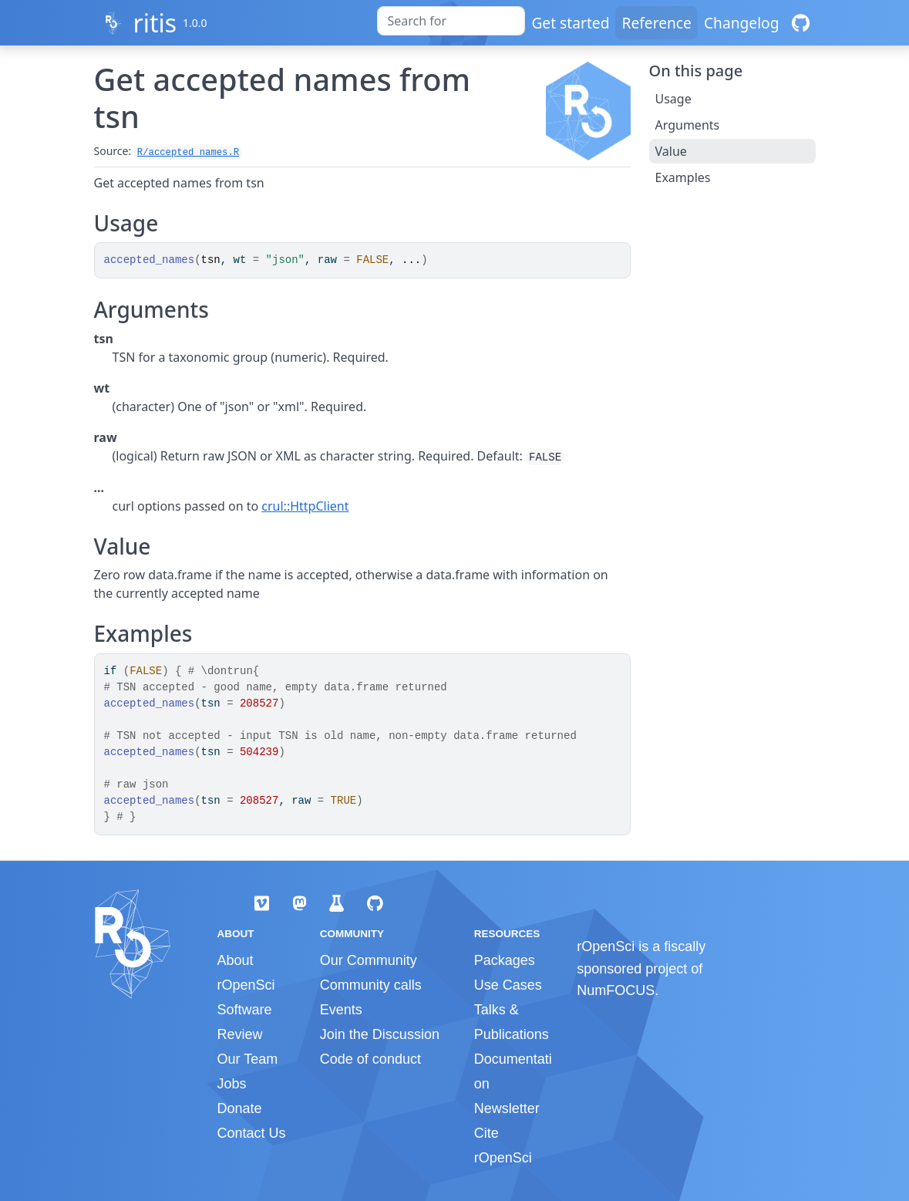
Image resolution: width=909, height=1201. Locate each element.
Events (341, 1009)
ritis (155, 22)
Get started (570, 22)
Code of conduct (370, 1059)
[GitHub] (801, 22)
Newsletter (507, 1108)
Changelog (741, 22)
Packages (504, 960)
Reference (656, 22)
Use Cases (508, 985)
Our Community (368, 960)
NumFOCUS (616, 990)
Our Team (247, 1059)
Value (671, 151)
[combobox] (451, 20)
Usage (673, 98)
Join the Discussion (379, 1034)
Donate (239, 1108)
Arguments (687, 124)
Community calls (371, 985)
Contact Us (251, 1133)
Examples (683, 177)
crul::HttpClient (304, 506)
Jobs (232, 1083)
